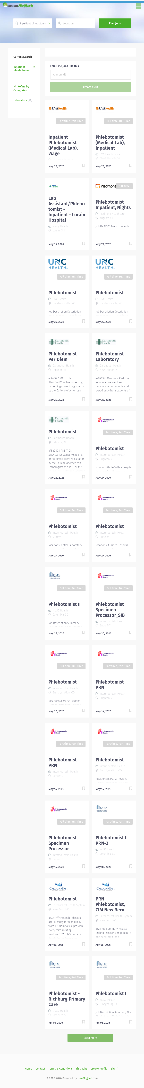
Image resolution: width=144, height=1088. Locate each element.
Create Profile (99, 1068)
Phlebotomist (62, 292)
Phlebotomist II (64, 604)
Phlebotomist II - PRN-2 (113, 840)
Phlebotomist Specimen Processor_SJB (110, 610)
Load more (90, 1037)
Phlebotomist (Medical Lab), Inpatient (110, 142)
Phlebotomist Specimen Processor (62, 843)
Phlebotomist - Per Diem (64, 356)
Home (28, 1068)
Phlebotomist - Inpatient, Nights (113, 204)
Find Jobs (115, 23)
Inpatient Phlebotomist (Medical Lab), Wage (63, 145)
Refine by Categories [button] (21, 88)
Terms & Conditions (60, 1068)
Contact (40, 1068)
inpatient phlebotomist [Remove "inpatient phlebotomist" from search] (21, 68)
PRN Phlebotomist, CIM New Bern (110, 904)
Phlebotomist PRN (110, 684)
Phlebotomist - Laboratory (111, 356)
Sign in (115, 1068)
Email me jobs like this (64, 66)
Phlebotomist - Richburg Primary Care (66, 999)
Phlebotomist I (111, 993)
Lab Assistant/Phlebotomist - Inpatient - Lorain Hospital (66, 209)
